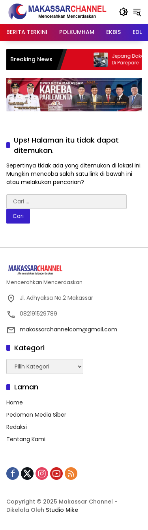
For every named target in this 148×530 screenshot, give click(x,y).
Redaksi (16, 427)
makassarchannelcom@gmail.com (68, 329)
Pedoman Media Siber (36, 415)
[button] (123, 12)
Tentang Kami (25, 439)
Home (14, 402)
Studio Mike (62, 510)
